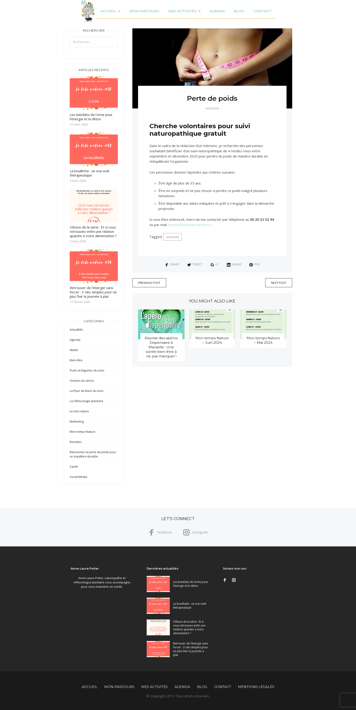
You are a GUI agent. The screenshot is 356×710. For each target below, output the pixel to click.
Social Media (78, 477)
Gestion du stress (82, 380)
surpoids (172, 236)
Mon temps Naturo (82, 432)
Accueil (108, 11)
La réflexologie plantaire (86, 401)
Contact (262, 11)
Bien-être (76, 360)
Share (172, 264)
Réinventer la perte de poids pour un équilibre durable (93, 454)
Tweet (195, 264)
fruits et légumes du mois (87, 370)
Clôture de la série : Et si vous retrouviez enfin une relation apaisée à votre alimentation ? (93, 231)
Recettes (76, 442)
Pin (254, 264)
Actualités (76, 329)
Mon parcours (144, 11)
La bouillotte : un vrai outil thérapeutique (89, 173)
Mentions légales (256, 687)
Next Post (278, 283)
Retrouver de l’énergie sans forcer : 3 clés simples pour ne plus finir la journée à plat (93, 292)
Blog (239, 11)
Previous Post (149, 283)
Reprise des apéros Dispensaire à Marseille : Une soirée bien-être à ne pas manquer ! (161, 347)
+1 (214, 264)
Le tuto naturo (79, 411)
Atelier (74, 350)
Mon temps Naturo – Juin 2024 (212, 340)
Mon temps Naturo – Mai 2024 (263, 340)
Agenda (217, 11)
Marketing (77, 421)
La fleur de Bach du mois (87, 391)
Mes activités (182, 11)
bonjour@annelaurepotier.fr (189, 224)
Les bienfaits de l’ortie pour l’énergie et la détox (91, 116)
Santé (74, 466)
